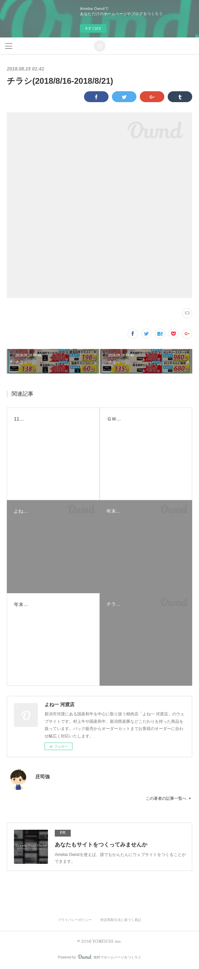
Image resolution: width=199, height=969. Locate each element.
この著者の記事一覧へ (169, 798)
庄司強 (42, 776)
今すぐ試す (93, 28)
